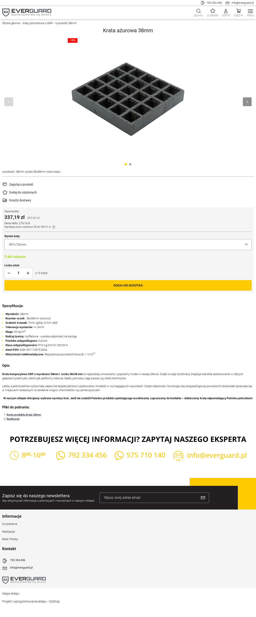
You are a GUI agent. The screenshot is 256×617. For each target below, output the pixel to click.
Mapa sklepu (11, 593)
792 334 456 (214, 2)
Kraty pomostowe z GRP (38, 23)
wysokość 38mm (66, 23)
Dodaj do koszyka (128, 285)
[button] (9, 273)
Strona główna (11, 23)
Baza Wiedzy (10, 539)
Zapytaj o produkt (21, 184)
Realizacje (13, 418)
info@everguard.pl (242, 2)
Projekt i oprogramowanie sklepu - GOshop (31, 601)
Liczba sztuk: (12, 265)
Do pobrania (9, 524)
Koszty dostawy (20, 200)
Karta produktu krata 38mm (24, 414)
